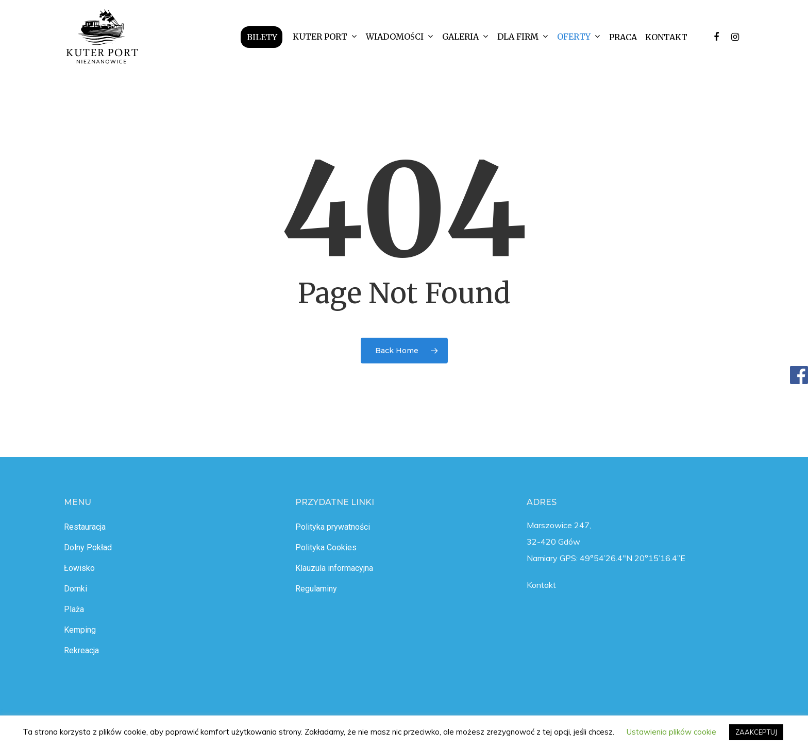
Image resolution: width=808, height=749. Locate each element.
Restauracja (85, 527)
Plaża (74, 609)
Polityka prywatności (332, 527)
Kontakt (541, 585)
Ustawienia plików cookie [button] (671, 732)
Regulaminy (316, 589)
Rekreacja (81, 650)
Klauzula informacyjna (334, 568)
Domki (75, 589)
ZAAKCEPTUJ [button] (756, 732)
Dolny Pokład (88, 547)
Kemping (80, 630)
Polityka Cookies (326, 547)
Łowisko (79, 568)
